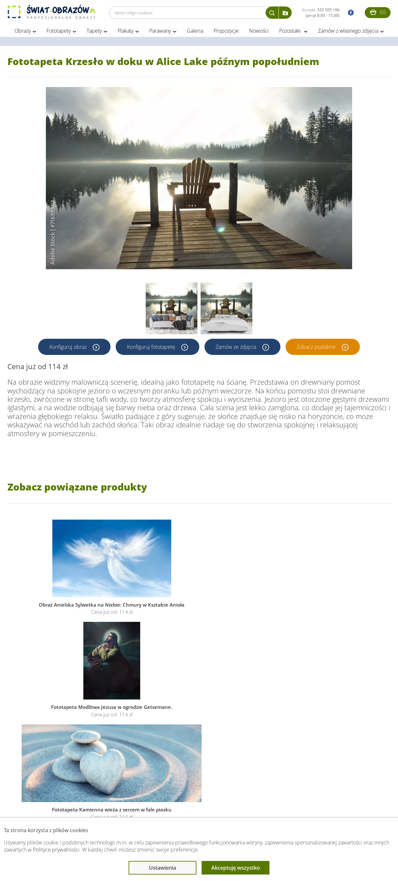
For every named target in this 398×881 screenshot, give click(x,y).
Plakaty (125, 31)
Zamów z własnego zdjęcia (348, 31)
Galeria (195, 31)
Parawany (160, 31)
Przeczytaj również (166, 804)
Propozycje (226, 31)
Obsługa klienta (29, 804)
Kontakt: (321, 12)
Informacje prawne (96, 804)
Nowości (259, 31)
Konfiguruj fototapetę (151, 347)
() (377, 12)
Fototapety (59, 31)
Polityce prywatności (56, 849)
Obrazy (23, 31)
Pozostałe (290, 31)
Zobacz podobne (317, 347)
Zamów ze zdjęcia (237, 347)
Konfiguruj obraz (68, 347)
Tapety (94, 31)
